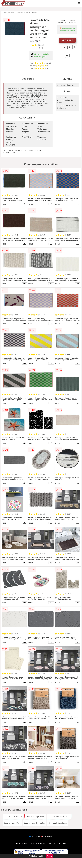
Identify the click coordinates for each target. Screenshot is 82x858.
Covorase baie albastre (13, 816)
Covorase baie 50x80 (12, 823)
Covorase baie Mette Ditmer (27, 13)
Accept (49, 856)
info (24, 204)
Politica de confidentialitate (42, 843)
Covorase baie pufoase (57, 823)
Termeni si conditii (22, 843)
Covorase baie (9, 13)
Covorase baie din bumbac (34, 823)
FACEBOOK (34, 837)
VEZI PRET (67, 40)
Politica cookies (60, 843)
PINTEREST (46, 837)
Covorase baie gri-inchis (35, 816)
